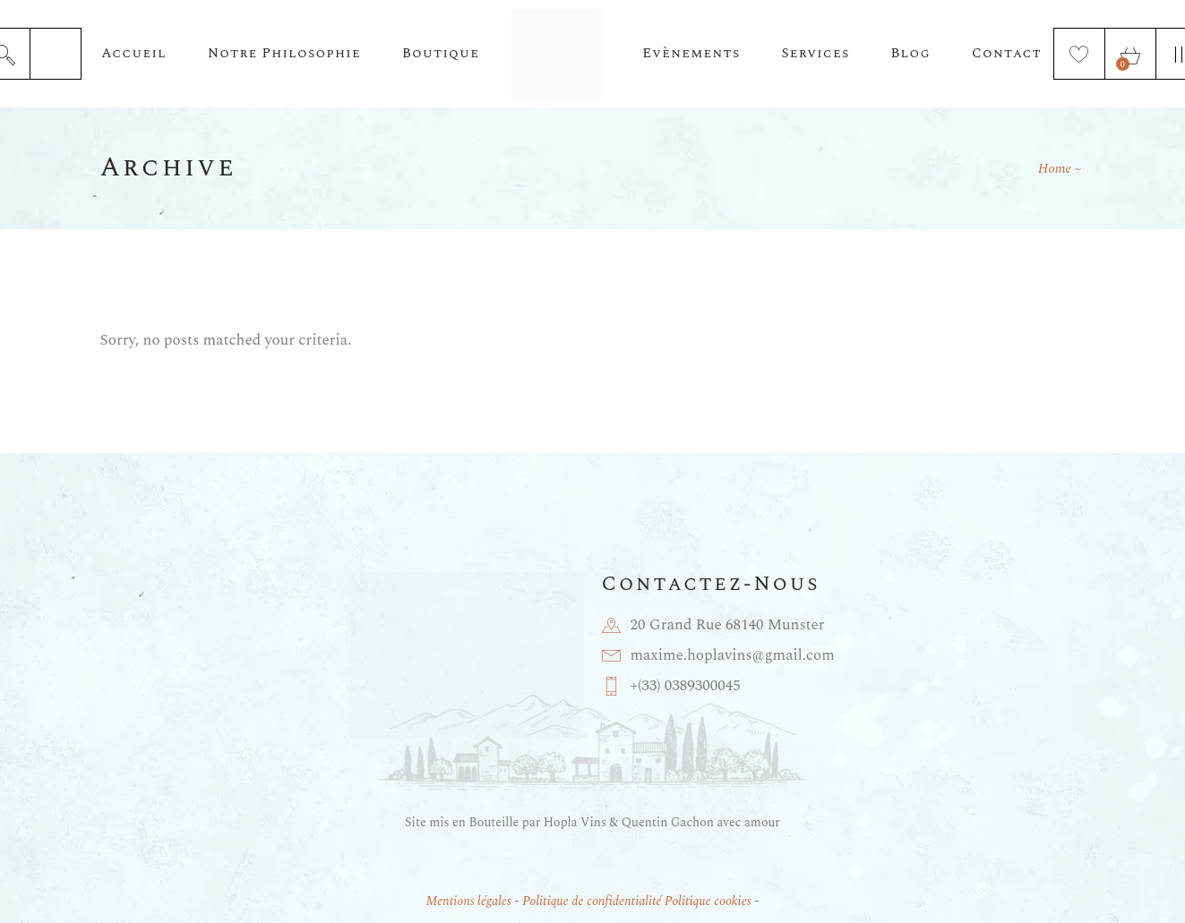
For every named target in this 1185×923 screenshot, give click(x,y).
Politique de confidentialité (591, 901)
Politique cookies (708, 901)
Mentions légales (468, 901)
